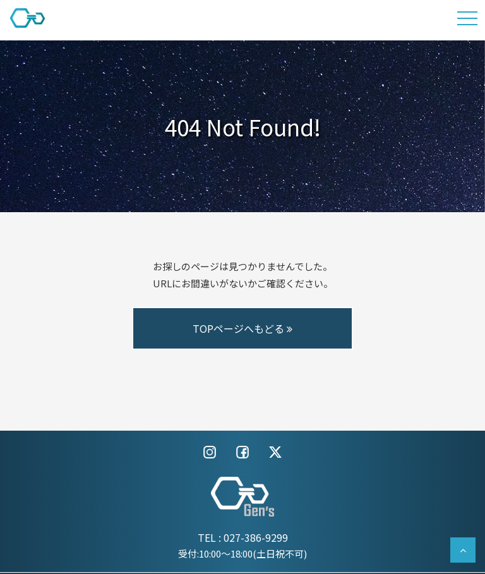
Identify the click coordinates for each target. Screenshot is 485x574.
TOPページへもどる (242, 328)
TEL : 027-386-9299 (243, 537)
